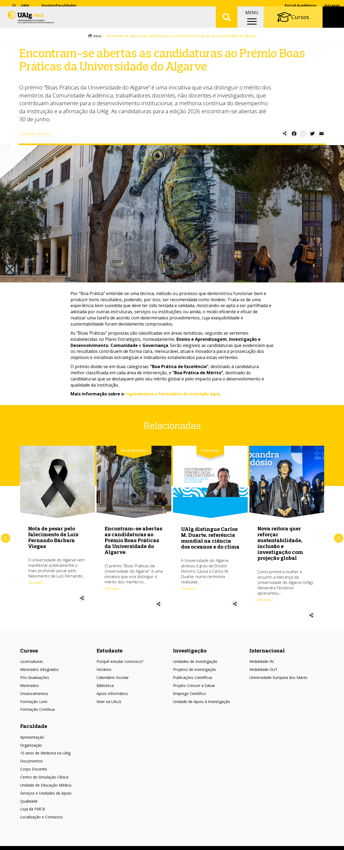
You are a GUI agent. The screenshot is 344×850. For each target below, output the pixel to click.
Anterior (5, 539)
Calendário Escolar (113, 678)
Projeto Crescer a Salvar (194, 686)
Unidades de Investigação (195, 662)
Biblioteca (105, 686)
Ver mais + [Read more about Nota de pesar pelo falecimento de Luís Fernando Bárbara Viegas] (36, 583)
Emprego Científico (189, 694)
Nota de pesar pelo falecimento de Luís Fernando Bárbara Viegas (53, 538)
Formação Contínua (37, 710)
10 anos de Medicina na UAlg (45, 754)
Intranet (332, 5)
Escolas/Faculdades (59, 5)
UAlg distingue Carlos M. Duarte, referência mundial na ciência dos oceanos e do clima (210, 538)
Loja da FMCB (32, 810)
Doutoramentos (34, 694)
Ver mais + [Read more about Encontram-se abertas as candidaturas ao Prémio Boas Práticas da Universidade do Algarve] (112, 589)
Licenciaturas (31, 662)
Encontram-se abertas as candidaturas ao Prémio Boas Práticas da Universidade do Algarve (133, 541)
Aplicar (226, 21)
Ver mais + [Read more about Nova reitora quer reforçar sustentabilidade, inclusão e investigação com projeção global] (265, 600)
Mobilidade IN (261, 662)
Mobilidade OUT (263, 670)
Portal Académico (300, 5)
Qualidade (29, 801)
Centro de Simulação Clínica (44, 777)
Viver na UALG (109, 702)
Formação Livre (33, 702)
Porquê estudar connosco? (120, 662)
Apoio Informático (112, 694)
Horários (104, 670)
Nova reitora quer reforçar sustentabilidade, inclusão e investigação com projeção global (280, 544)
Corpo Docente (33, 769)
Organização (31, 746)
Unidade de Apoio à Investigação (201, 702)
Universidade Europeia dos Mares (278, 678)
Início (97, 36)
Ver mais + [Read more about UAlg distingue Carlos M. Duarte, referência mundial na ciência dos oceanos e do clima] (189, 589)
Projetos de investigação (194, 670)
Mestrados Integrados (39, 670)
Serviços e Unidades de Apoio (46, 793)
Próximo (338, 539)
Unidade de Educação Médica (45, 785)
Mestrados (29, 686)
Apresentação (32, 738)
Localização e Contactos (41, 817)
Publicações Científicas (192, 678)
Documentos (31, 762)
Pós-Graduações (34, 678)
